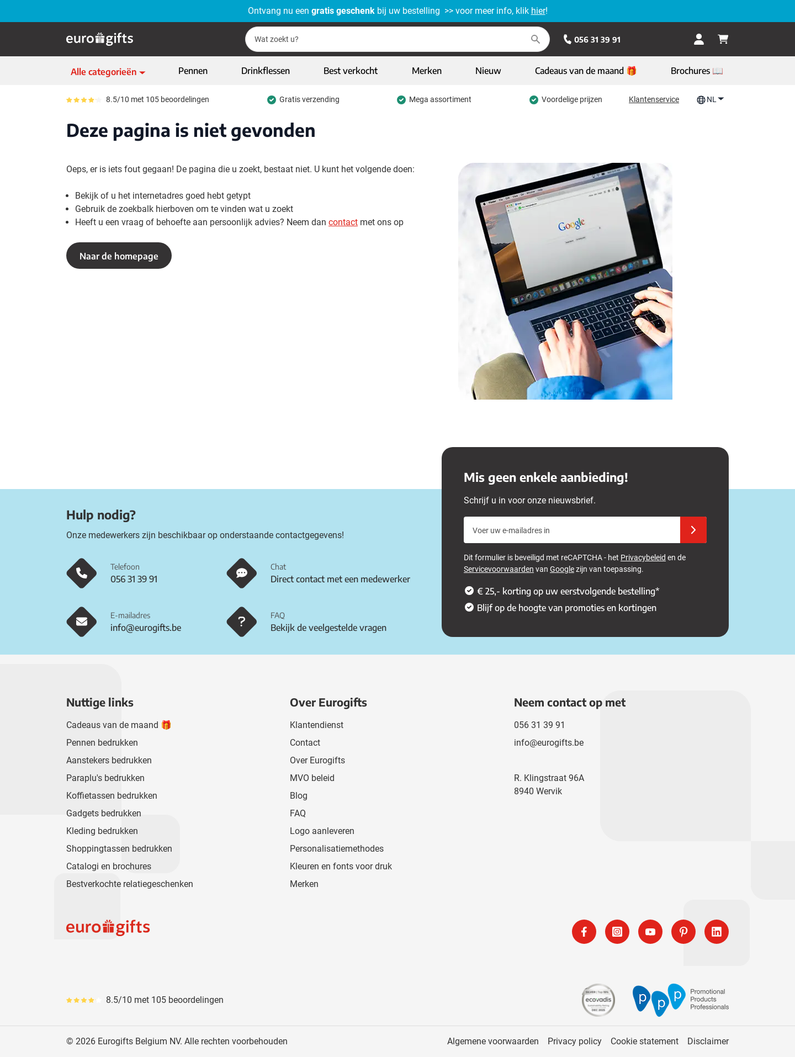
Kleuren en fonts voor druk (341, 866)
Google (562, 569)
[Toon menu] (108, 72)
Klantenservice (654, 99)
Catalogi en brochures (108, 866)
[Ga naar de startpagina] (99, 39)
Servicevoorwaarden (499, 569)
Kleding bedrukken (102, 831)
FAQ (298, 813)
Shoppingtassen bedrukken (119, 848)
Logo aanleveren (322, 831)
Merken (304, 884)
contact (343, 222)
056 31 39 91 (592, 39)
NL (710, 99)
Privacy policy (575, 1041)
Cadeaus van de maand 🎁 (119, 725)
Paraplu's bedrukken (105, 778)
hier (538, 11)
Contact (305, 742)
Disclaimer (708, 1041)
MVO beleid (312, 778)
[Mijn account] (698, 39)
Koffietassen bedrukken (111, 795)
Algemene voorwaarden (493, 1041)
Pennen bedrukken (102, 742)
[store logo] (229, 932)
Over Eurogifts (317, 760)
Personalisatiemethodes (337, 848)
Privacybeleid (643, 557)
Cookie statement (645, 1041)
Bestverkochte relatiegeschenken (129, 884)
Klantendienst (316, 725)
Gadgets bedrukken (103, 813)
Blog (299, 795)
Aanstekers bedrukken (109, 760)
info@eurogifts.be (549, 742)
